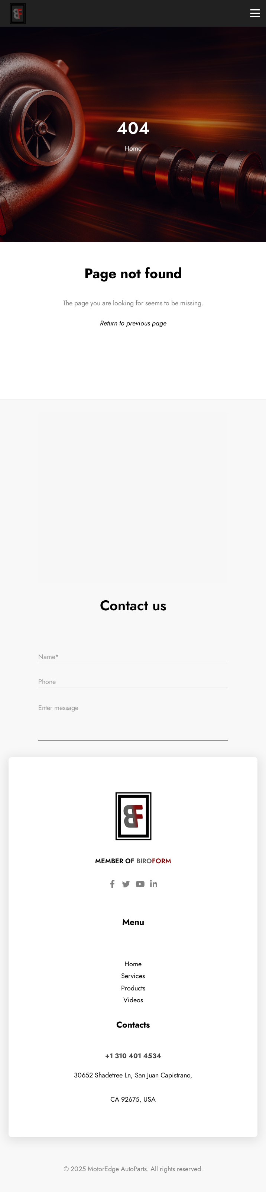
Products (133, 988)
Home (133, 148)
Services (133, 975)
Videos (133, 1000)
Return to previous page (133, 323)
